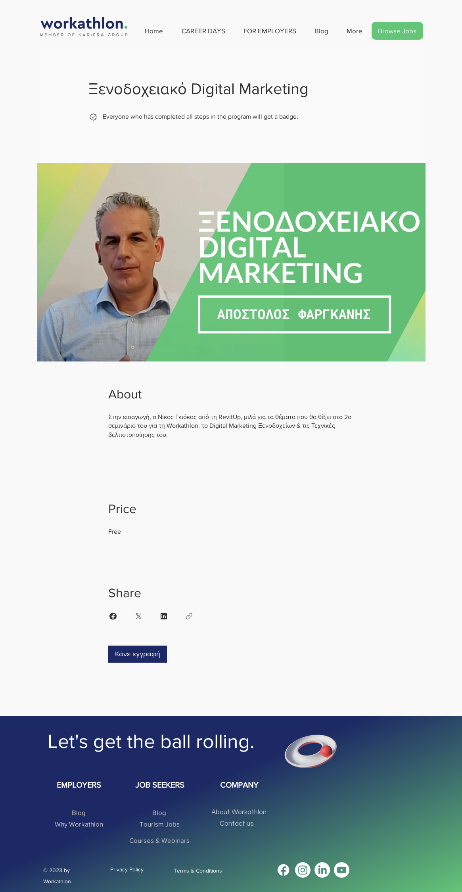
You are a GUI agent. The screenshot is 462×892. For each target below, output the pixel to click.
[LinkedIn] (322, 870)
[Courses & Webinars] (159, 840)
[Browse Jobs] (397, 31)
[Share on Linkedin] (164, 616)
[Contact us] (237, 824)
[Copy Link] (189, 616)
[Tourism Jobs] (159, 824)
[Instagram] (303, 870)
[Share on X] (138, 616)
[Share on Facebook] (113, 616)
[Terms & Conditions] (200, 871)
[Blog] (79, 812)
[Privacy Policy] (128, 869)
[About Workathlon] (239, 812)
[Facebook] (283, 870)
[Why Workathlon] (79, 824)
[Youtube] (341, 870)
